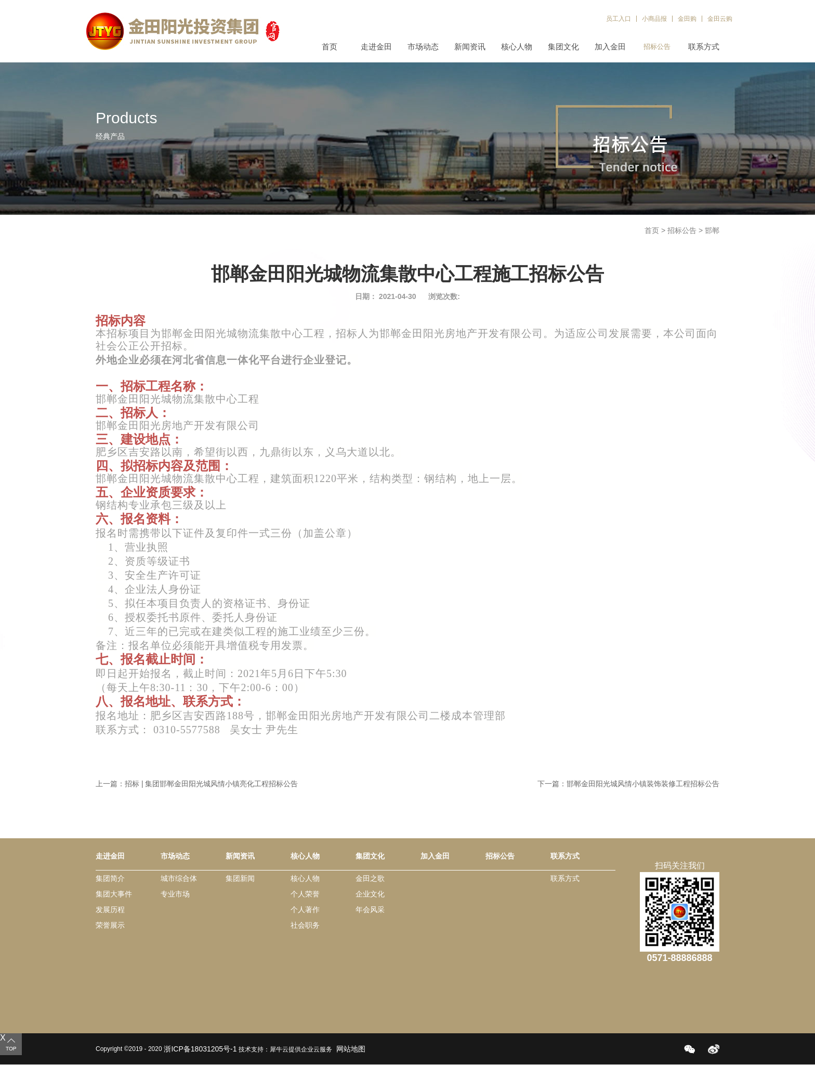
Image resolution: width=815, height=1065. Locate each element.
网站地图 (348, 1049)
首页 (329, 46)
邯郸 (712, 230)
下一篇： (628, 784)
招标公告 (681, 230)
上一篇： (197, 784)
